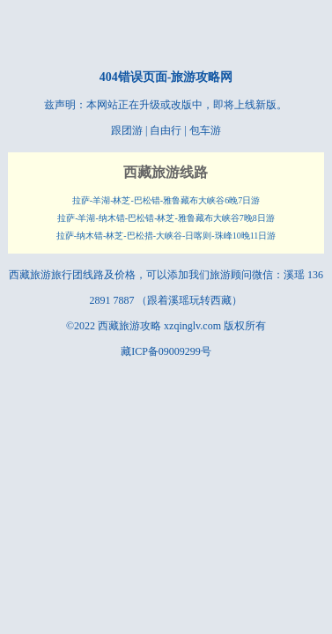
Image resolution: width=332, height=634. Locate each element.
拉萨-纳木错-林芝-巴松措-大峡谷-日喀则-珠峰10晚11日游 (166, 235)
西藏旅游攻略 (129, 326)
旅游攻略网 (201, 77)
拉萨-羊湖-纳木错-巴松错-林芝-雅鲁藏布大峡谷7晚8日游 (166, 218)
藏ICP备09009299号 (166, 351)
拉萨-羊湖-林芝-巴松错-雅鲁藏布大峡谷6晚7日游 (166, 200)
